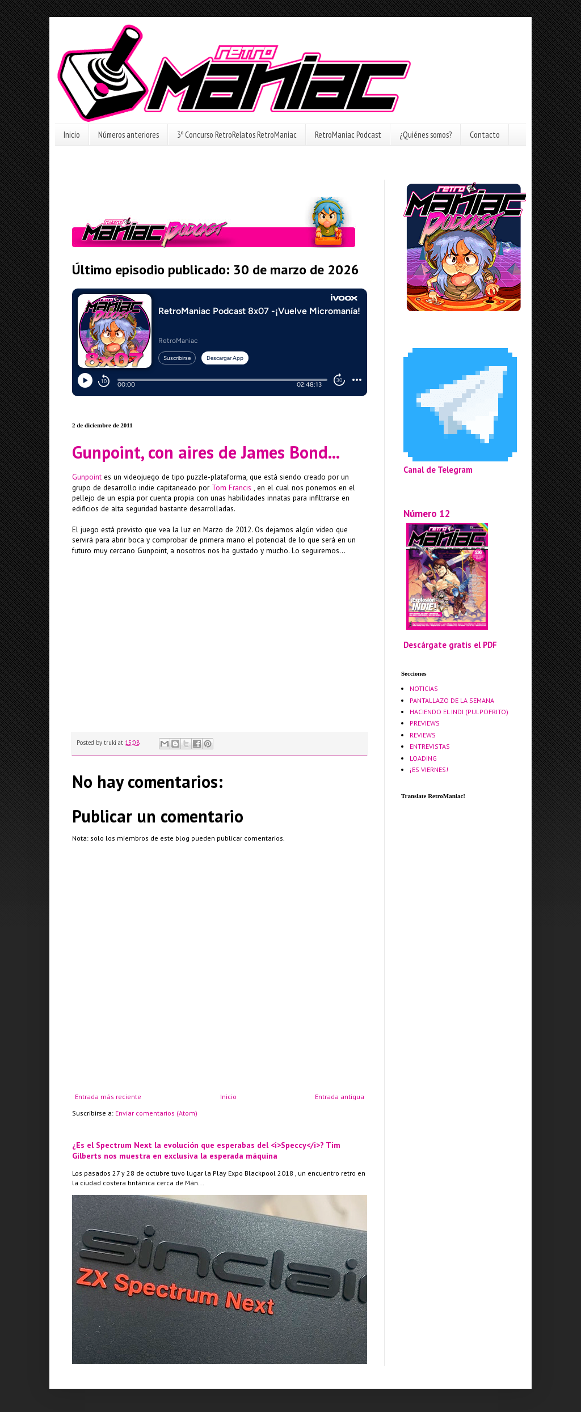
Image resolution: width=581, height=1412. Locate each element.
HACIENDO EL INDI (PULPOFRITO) (459, 711)
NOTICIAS (424, 688)
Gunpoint (87, 477)
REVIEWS (423, 735)
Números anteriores (128, 134)
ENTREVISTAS (430, 746)
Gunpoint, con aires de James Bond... (206, 452)
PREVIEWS (425, 723)
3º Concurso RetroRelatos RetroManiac (237, 134)
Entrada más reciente (108, 1096)
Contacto (485, 134)
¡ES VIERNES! (429, 769)
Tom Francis (233, 488)
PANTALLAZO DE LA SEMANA (452, 700)
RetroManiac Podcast (348, 134)
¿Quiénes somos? (425, 134)
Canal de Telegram (438, 469)
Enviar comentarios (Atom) (156, 1113)
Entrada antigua (339, 1096)
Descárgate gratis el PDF (450, 644)
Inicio (72, 134)
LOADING (423, 758)
